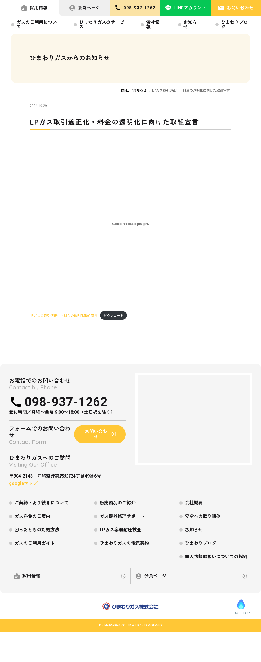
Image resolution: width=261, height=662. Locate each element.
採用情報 (34, 7)
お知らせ (190, 24)
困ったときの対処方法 (37, 529)
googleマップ (23, 483)
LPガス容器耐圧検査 (120, 529)
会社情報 (153, 24)
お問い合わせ (236, 7)
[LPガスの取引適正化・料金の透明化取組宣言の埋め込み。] (130, 224)
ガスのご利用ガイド (35, 543)
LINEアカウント (185, 7)
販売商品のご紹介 (118, 503)
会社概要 (194, 503)
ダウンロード (113, 315)
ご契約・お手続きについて (41, 503)
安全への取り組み (203, 516)
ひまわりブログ (234, 24)
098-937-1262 (135, 7)
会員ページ (84, 7)
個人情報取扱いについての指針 (216, 556)
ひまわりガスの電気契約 (124, 543)
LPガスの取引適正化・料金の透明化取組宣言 (63, 315)
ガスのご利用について (37, 24)
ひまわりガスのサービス (101, 24)
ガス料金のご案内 (32, 516)
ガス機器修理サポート (122, 516)
